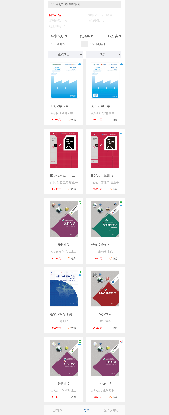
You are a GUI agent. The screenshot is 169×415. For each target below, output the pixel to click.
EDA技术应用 (105, 314)
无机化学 (64, 245)
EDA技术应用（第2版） (66, 175)
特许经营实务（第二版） (108, 245)
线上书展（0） (57, 26)
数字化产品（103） (99, 15)
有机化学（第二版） (64, 106)
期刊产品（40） (58, 20)
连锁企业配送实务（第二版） (70, 314)
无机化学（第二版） (105, 106)
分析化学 (64, 383)
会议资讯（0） (96, 20)
